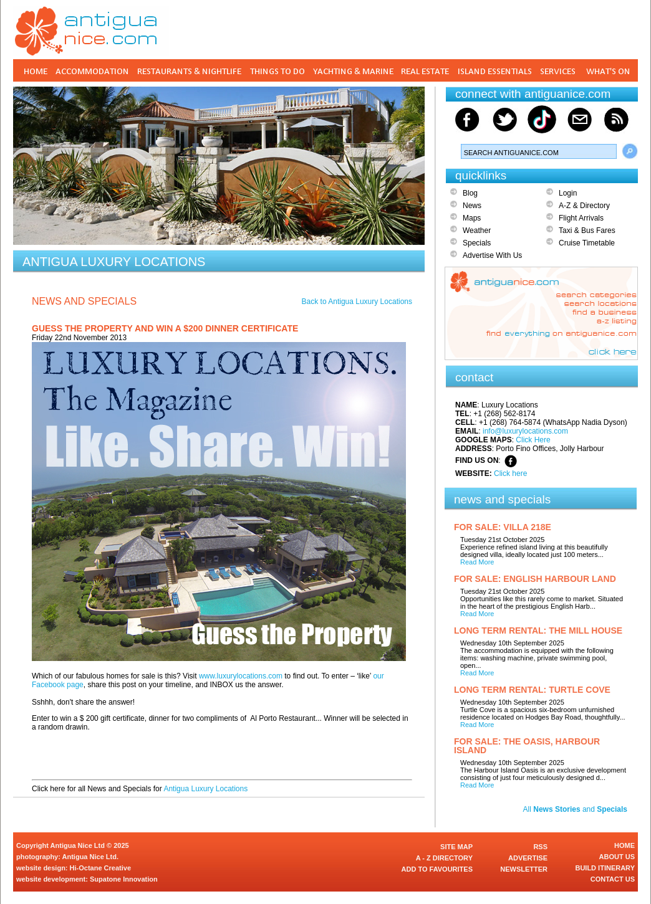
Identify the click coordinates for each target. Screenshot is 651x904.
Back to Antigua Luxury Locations (357, 301)
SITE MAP (456, 846)
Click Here (533, 439)
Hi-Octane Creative (100, 868)
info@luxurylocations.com (525, 431)
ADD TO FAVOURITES (437, 869)
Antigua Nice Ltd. (90, 856)
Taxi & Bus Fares (587, 230)
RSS (540, 846)
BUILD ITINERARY (605, 868)
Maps (472, 218)
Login (568, 193)
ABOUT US (617, 856)
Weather (477, 230)
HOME (624, 845)
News (472, 205)
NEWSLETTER (523, 869)
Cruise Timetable (587, 243)
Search (630, 151)
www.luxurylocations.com (240, 676)
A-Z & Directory (584, 205)
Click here (510, 473)
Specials (477, 243)
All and (575, 809)
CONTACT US (613, 879)
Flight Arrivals (581, 218)
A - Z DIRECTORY (444, 858)
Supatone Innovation (124, 879)
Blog (470, 193)
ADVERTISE (527, 858)
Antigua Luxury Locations (205, 788)
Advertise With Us (492, 255)
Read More (477, 562)
